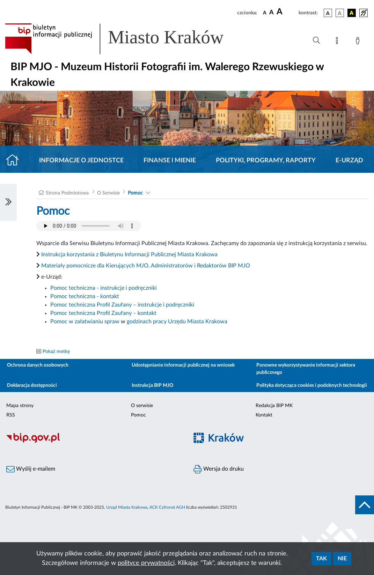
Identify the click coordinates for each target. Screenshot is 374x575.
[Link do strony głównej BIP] (124, 38)
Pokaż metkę (56, 351)
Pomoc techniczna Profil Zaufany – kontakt (103, 313)
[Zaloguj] (359, 41)
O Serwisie (108, 193)
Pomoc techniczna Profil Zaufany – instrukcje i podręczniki (122, 305)
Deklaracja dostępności (32, 385)
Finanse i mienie (170, 160)
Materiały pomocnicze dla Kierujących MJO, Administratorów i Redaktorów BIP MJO (145, 265)
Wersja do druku (218, 469)
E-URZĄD (349, 160)
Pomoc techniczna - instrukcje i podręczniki (103, 288)
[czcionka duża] (286, 12)
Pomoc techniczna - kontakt (84, 296)
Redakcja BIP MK (274, 405)
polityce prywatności (146, 563)
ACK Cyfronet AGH (167, 507)
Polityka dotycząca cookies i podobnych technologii (311, 385)
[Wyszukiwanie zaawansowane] (316, 40)
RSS (10, 415)
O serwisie (142, 405)
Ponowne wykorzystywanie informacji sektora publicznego (305, 369)
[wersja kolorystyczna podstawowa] (328, 13)
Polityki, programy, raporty (266, 160)
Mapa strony (20, 405)
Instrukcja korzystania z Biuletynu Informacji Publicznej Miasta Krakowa (129, 254)
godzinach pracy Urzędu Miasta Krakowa (177, 321)
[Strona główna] (15, 160)
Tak (321, 558)
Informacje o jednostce (81, 160)
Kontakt (264, 415)
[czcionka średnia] (271, 12)
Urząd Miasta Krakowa (126, 507)
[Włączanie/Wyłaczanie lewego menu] (8, 202)
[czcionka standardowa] (264, 12)
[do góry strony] (364, 504)
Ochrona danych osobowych (37, 365)
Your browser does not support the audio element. (88, 226)
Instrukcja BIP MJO (152, 385)
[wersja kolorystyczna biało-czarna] (340, 13)
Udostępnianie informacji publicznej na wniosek (183, 365)
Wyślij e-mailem (30, 469)
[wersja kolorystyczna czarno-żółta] (351, 13)
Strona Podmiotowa (67, 193)
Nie (342, 558)
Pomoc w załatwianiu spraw (84, 321)
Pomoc (135, 193)
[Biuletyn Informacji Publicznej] (93, 441)
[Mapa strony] (338, 41)
